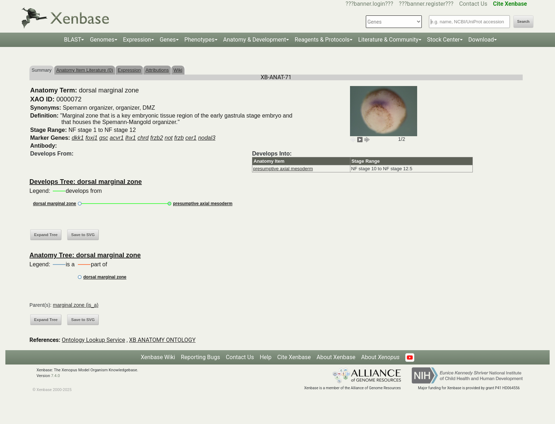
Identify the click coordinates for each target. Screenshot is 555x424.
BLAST (72, 39)
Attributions (157, 70)
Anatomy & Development (254, 39)
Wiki (177, 70)
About (380, 357)
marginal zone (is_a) (75, 305)
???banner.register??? (426, 3)
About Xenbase (336, 357)
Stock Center (443, 39)
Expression (137, 39)
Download (481, 39)
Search (523, 21)
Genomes (102, 39)
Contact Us (473, 3)
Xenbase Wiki (158, 357)
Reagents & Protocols (322, 39)
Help (265, 357)
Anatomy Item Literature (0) (84, 70)
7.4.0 (55, 375)
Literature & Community (388, 39)
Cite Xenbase (294, 357)
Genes (168, 39)
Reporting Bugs (200, 357)
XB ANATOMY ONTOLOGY (162, 340)
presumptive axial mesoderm (283, 168)
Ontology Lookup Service (93, 340)
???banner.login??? (369, 3)
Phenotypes (200, 39)
